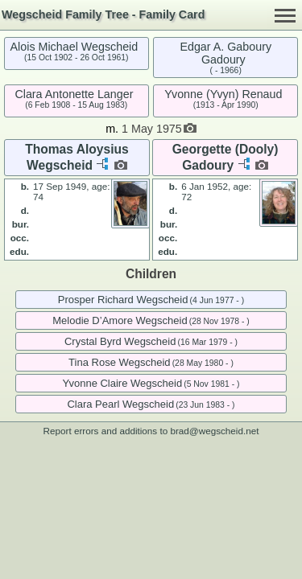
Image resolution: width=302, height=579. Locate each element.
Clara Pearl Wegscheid (120, 404)
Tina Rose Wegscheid (119, 362)
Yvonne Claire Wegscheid (122, 383)
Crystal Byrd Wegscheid (120, 341)
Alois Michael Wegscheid (74, 46)
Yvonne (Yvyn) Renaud (223, 94)
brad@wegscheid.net (214, 430)
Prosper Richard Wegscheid (123, 300)
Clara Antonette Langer (73, 94)
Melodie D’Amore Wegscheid (119, 320)
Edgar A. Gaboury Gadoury (225, 53)
